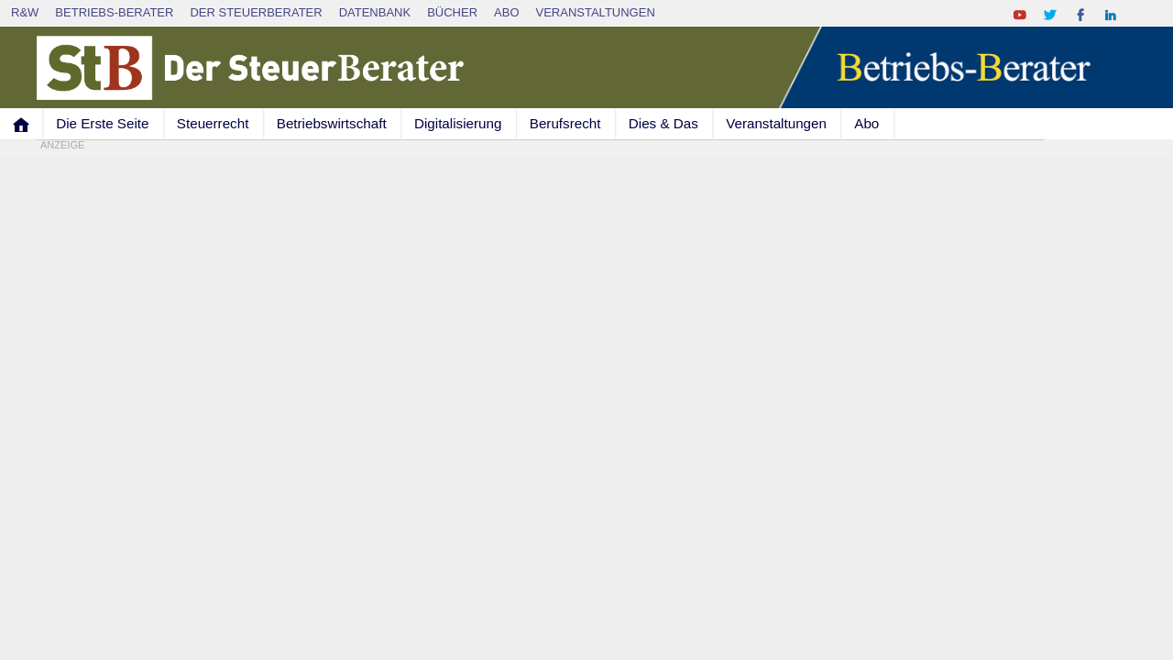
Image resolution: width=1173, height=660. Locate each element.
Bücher (452, 12)
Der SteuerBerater (256, 12)
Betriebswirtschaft (332, 123)
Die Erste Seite (102, 123)
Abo (506, 12)
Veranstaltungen (595, 12)
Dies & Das (663, 123)
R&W (24, 12)
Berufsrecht (565, 123)
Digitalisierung (457, 123)
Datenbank (375, 12)
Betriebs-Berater (114, 12)
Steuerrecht (213, 123)
